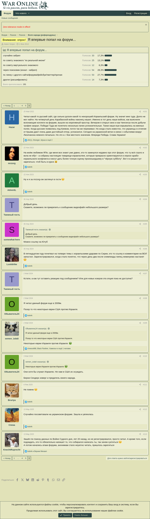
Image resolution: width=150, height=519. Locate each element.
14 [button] (88, 79)
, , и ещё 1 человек (49, 349)
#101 (145, 112)
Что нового (20, 13)
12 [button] (88, 65)
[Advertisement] (54, 96)
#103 (145, 175)
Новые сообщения (9, 18)
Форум (7, 13)
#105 (145, 224)
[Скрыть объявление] (145, 25)
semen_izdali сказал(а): (35, 362)
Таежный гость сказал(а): (36, 230)
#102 (145, 148)
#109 (145, 323)
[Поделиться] (140, 111)
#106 (145, 249)
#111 (145, 385)
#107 (145, 274)
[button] (29, 13)
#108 (145, 298)
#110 (145, 356)
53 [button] (88, 75)
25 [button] (88, 60)
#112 (145, 409)
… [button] (18, 106)
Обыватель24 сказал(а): (36, 328)
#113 (145, 434)
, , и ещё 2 (40, 140)
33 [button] (88, 55)
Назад (7, 106)
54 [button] (88, 70)
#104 (145, 199)
